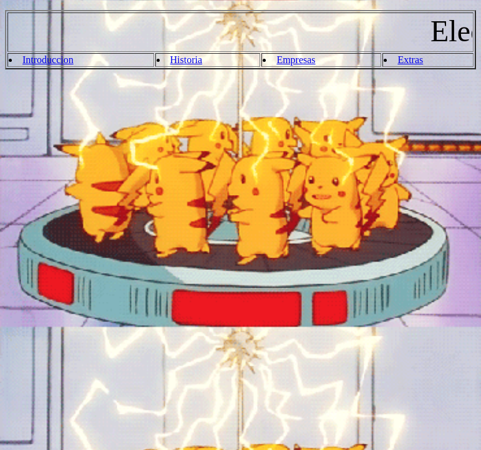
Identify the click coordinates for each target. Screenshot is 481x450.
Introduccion (48, 59)
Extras (410, 59)
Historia (186, 59)
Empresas (295, 59)
